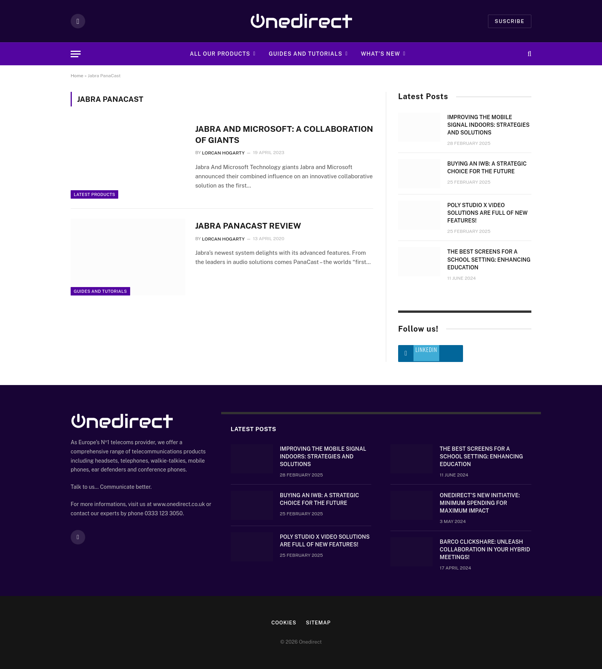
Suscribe (509, 21)
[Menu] (76, 54)
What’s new (380, 54)
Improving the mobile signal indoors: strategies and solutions (488, 125)
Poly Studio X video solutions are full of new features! (487, 213)
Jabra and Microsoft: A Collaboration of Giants (284, 134)
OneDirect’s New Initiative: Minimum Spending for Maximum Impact (480, 503)
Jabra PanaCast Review (248, 226)
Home (77, 75)
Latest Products (94, 194)
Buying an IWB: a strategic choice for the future (487, 167)
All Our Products (220, 54)
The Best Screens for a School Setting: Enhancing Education (489, 259)
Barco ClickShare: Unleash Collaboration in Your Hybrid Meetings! (485, 549)
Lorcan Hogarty (223, 153)
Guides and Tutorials (305, 54)
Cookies (283, 623)
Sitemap (318, 623)
